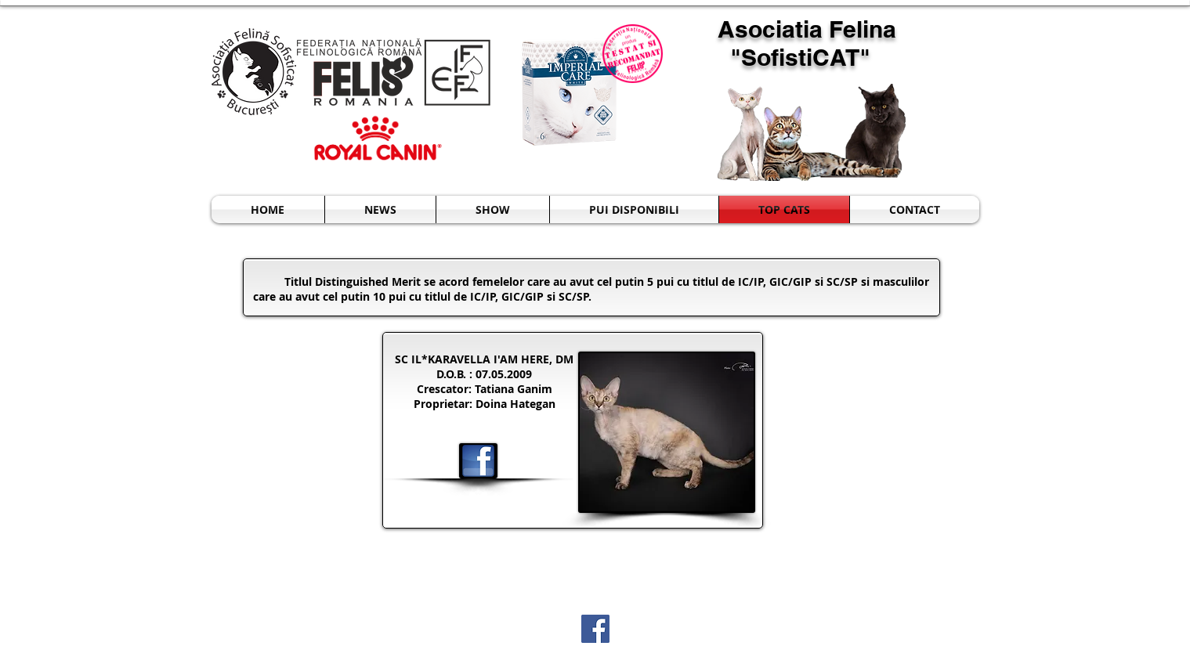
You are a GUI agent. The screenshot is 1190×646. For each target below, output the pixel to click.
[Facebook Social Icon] (595, 629)
